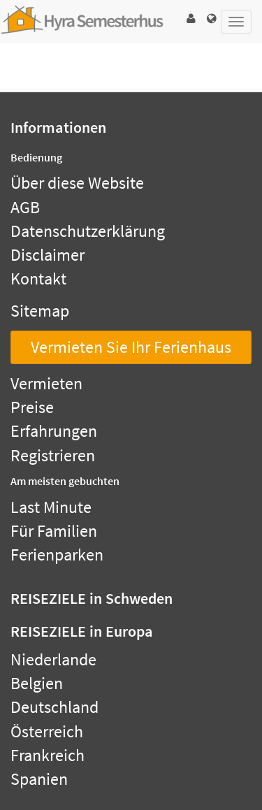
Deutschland (54, 707)
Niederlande (53, 659)
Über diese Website (77, 183)
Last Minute (51, 507)
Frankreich (47, 755)
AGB (25, 207)
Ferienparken (56, 554)
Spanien (39, 779)
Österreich (46, 731)
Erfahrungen (53, 431)
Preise (32, 407)
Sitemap (39, 310)
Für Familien (53, 531)
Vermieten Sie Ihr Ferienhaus (131, 347)
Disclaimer (47, 255)
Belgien (36, 683)
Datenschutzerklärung (87, 231)
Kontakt (38, 278)
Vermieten (46, 383)
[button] (191, 18)
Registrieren (52, 455)
